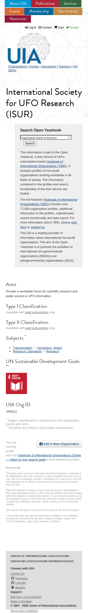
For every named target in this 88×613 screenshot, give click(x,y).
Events (14, 11)
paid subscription (36, 312)
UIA (23, 46)
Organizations (17, 66)
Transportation (22, 348)
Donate (72, 27)
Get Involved (68, 11)
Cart (59, 27)
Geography (48, 66)
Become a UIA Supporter (26, 597)
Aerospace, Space (49, 348)
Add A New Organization (59, 444)
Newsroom (17, 19)
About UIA (18, 3)
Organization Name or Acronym (39, 137)
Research (52, 351)
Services (70, 3)
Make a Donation (21, 601)
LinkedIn (18, 583)
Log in (32, 27)
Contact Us (17, 573)
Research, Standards (27, 351)
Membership (39, 11)
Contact (45, 27)
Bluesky (18, 587)
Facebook (19, 578)
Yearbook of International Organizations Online (49, 455)
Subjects (65, 66)
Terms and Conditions (24, 611)
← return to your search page (26, 459)
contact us (38, 227)
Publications (45, 3)
